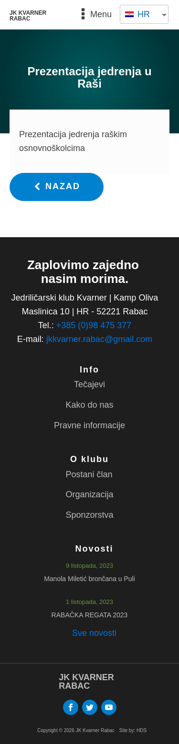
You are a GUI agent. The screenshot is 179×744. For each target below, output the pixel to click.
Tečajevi (89, 384)
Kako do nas (89, 405)
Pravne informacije (89, 425)
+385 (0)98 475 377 (94, 325)
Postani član (88, 474)
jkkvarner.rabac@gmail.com (99, 339)
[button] (57, 187)
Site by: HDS (133, 730)
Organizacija (89, 494)
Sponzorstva (89, 515)
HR (137, 14)
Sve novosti (94, 633)
